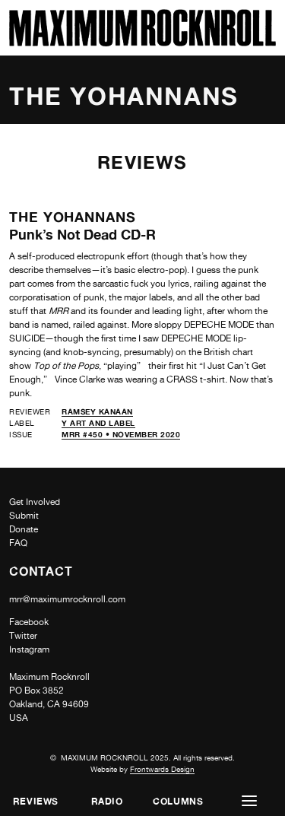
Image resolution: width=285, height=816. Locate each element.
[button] (249, 801)
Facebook (29, 622)
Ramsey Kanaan (97, 411)
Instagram (29, 649)
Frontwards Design (162, 768)
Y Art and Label (98, 422)
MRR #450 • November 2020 (121, 434)
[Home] (142, 42)
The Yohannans (72, 216)
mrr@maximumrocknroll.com (67, 599)
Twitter (23, 635)
